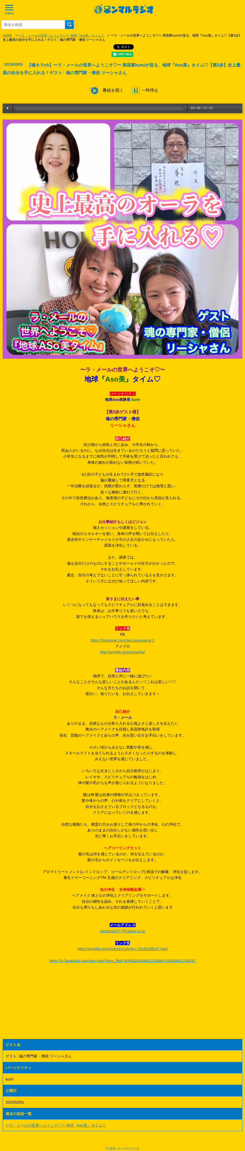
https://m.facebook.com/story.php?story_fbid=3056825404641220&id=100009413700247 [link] (122, 961)
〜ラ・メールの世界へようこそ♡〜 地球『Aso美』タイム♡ (61, 35)
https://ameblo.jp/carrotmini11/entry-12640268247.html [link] (122, 949)
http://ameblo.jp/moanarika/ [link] (122, 652)
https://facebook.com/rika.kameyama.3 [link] (122, 640)
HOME (7, 35)
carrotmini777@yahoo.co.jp (122, 931)
